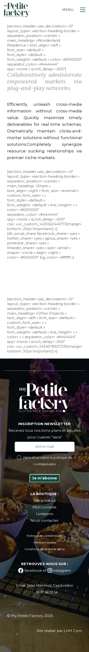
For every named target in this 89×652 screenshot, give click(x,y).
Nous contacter (44, 520)
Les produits (44, 500)
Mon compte (44, 507)
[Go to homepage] (17, 9)
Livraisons (44, 514)
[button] (73, 9)
